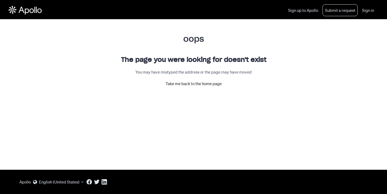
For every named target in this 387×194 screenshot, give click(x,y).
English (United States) (58, 182)
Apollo (25, 182)
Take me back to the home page (194, 83)
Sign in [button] (368, 10)
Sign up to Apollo (303, 10)
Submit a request (340, 10)
